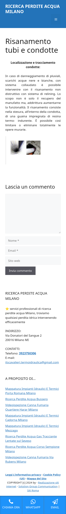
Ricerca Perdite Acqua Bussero (26, 399)
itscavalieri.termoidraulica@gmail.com (32, 362)
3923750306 (27, 353)
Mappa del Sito (36, 478)
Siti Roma (33, 490)
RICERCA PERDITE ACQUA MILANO (32, 8)
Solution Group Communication (38, 486)
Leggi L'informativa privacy (23, 474)
